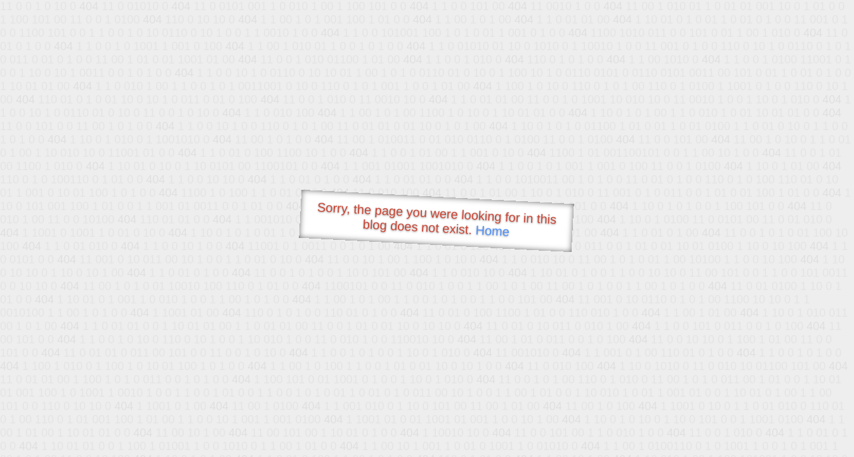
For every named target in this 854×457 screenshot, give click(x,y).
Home (492, 231)
